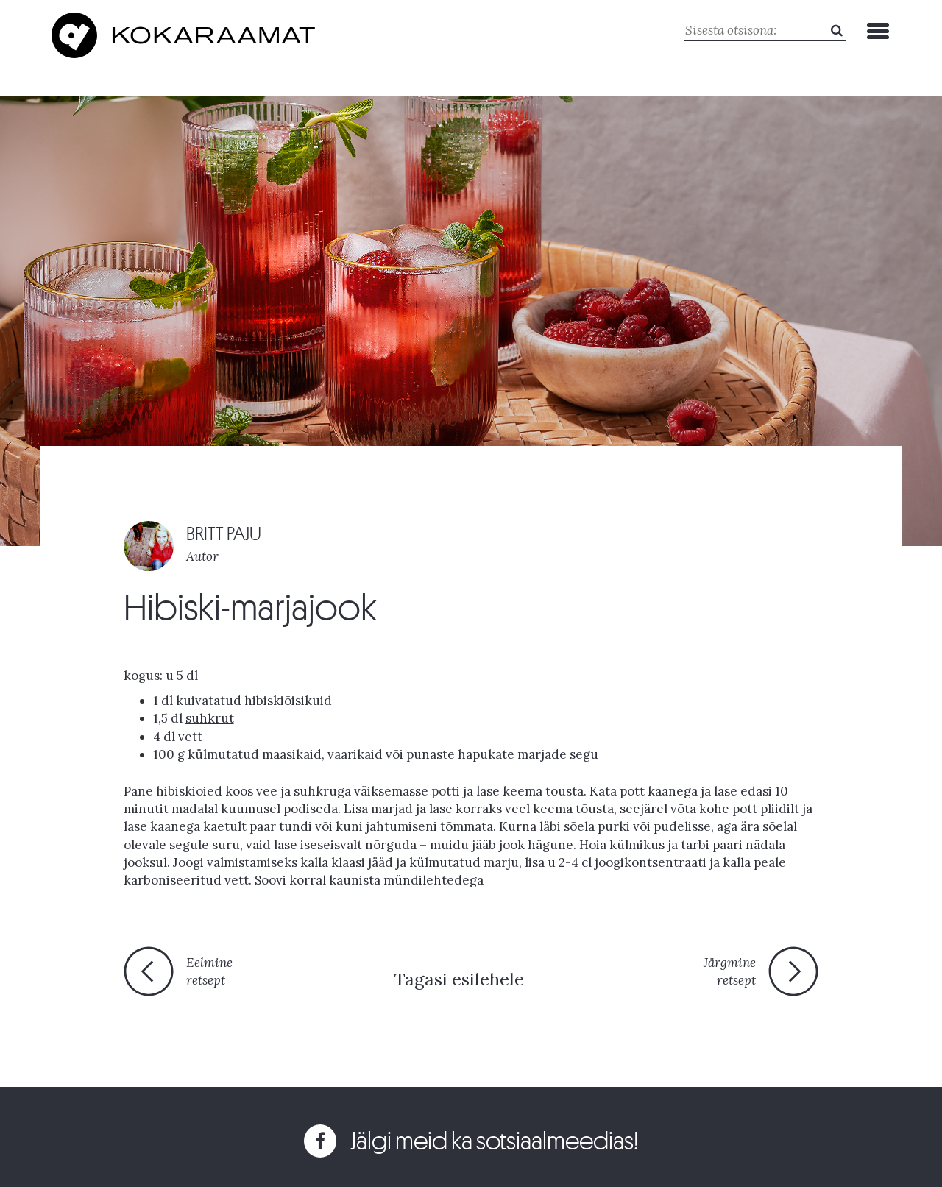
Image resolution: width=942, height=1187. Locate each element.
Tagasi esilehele (459, 979)
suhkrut (209, 718)
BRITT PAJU (223, 534)
